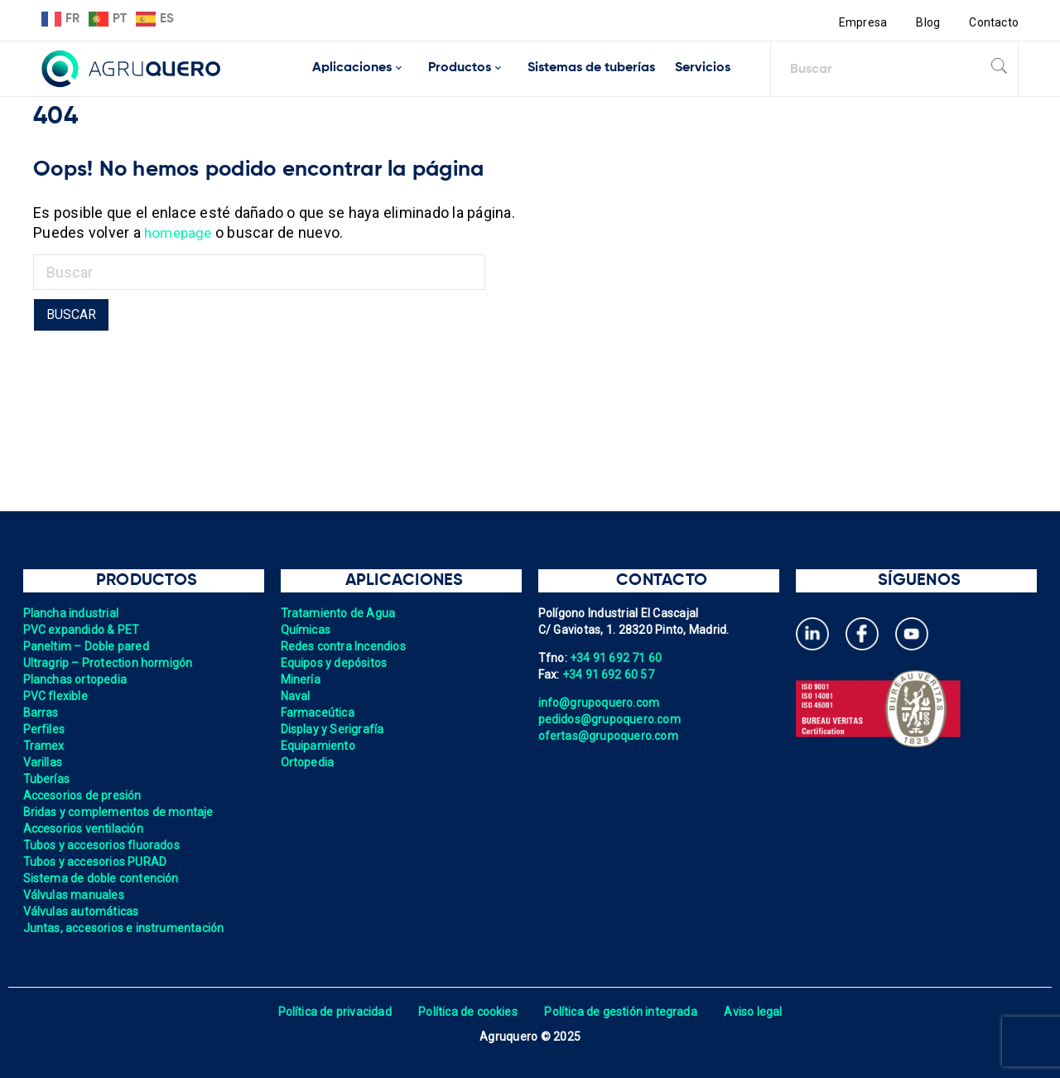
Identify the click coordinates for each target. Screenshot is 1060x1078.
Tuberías (46, 779)
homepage (180, 232)
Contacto (994, 22)
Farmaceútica (318, 712)
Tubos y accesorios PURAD (95, 861)
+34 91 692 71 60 (616, 658)
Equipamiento (318, 745)
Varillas (43, 762)
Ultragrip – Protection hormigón (109, 663)
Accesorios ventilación (84, 828)
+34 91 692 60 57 (608, 674)
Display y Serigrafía (333, 729)
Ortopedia (308, 762)
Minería (301, 679)
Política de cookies (467, 1011)
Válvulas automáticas (81, 911)
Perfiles (44, 729)
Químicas (306, 629)
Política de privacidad (333, 1011)
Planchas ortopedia (75, 679)
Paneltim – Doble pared (87, 646)
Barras (41, 712)
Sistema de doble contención (102, 878)
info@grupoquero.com (599, 702)
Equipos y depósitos (334, 663)
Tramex (44, 745)
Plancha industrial (71, 613)
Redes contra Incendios (344, 646)
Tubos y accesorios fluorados (102, 845)
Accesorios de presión (82, 795)
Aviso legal (754, 1011)
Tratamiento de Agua (339, 613)
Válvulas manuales (74, 895)
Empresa (862, 22)
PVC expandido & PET (82, 629)
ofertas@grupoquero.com (609, 735)
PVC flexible (56, 696)
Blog (928, 22)
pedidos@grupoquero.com (610, 719)
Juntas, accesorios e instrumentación (124, 928)
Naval (296, 696)
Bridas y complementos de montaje (119, 812)
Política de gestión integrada (621, 1011)
